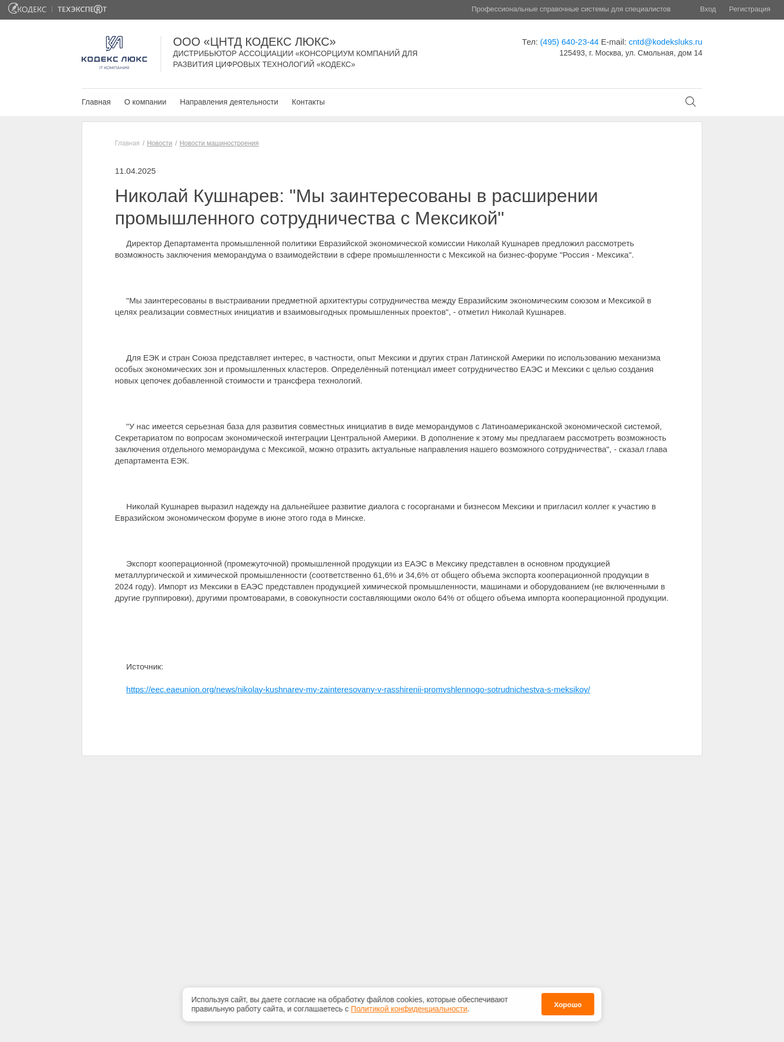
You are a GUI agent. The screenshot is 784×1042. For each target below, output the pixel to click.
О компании (145, 102)
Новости (159, 143)
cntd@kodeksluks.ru (665, 41)
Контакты (308, 102)
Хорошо (567, 1005)
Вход (708, 9)
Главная (96, 102)
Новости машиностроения (219, 143)
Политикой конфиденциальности (409, 1008)
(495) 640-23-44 (569, 41)
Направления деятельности (229, 102)
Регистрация (749, 9)
